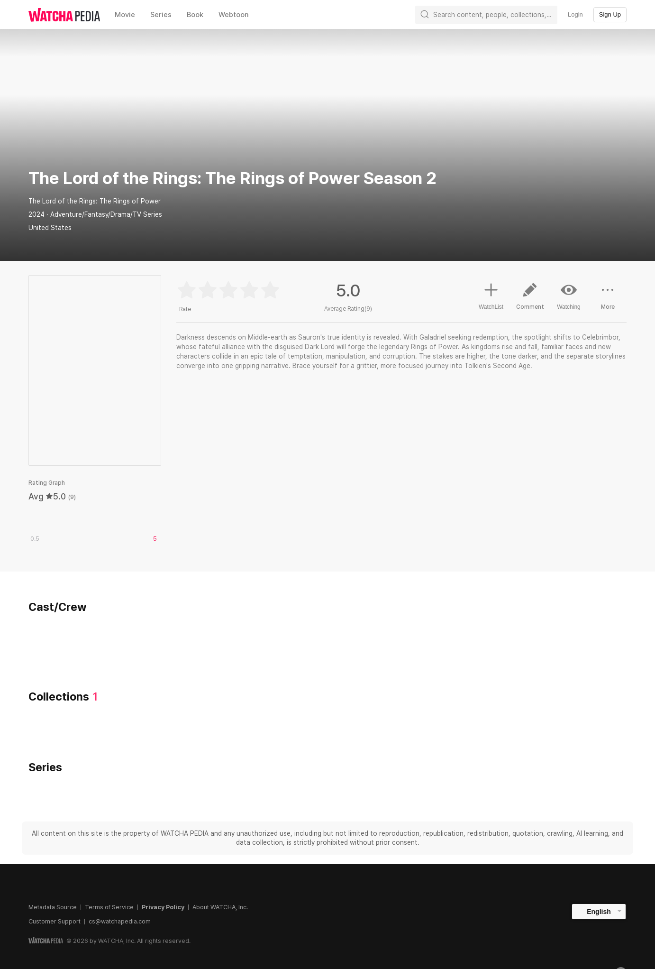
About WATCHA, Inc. (220, 907)
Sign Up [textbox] (610, 14)
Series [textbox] (161, 14)
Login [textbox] (575, 14)
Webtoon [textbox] (233, 14)
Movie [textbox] (125, 14)
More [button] (608, 300)
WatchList (491, 295)
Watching (569, 296)
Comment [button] (530, 300)
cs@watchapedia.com (120, 921)
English (599, 911)
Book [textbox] (195, 14)
